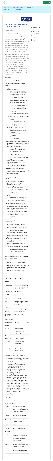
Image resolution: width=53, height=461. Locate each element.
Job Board (16, 2)
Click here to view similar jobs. (13, 10)
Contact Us (29, 2)
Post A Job (47, 2)
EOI (22, 2)
